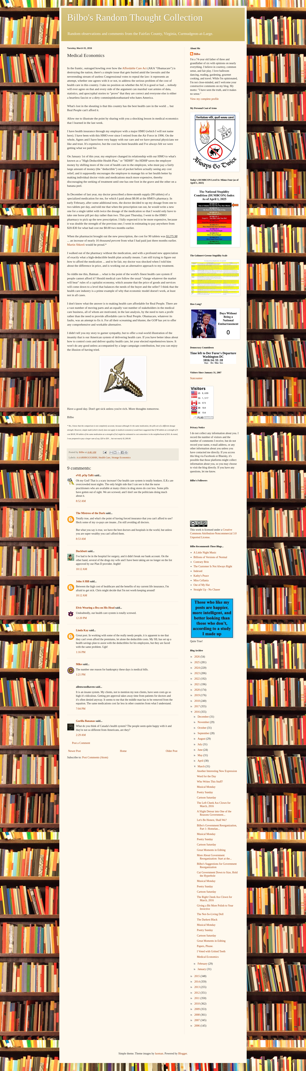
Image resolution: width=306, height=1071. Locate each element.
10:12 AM (81, 569)
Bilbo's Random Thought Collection (135, 17)
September (203, 733)
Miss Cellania (201, 580)
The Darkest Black (207, 919)
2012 (197, 992)
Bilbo (197, 54)
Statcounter (196, 378)
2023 (197, 673)
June (200, 749)
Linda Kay (82, 630)
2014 (197, 981)
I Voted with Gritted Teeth (211, 951)
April (200, 760)
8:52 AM (81, 501)
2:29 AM (81, 735)
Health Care (104, 457)
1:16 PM (80, 652)
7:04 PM (80, 708)
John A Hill (82, 581)
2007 (197, 1020)
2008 (197, 1014)
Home (123, 751)
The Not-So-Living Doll (210, 914)
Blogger (182, 1053)
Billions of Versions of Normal (210, 557)
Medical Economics (208, 956)
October (202, 727)
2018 (197, 700)
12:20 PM (81, 618)
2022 (197, 678)
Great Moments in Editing (211, 850)
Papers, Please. (205, 946)
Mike (79, 664)
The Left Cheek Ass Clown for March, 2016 (213, 804)
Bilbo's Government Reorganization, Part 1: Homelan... (217, 827)
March (201, 766)
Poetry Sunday (205, 792)
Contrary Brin (201, 561)
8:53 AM (81, 538)
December (203, 716)
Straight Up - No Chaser (207, 589)
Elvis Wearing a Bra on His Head (95, 607)
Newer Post (74, 751)
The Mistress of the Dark (90, 513)
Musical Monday (206, 786)
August (201, 738)
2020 (197, 689)
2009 (197, 1009)
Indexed (198, 571)
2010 (197, 1003)
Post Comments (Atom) (95, 757)
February (202, 963)
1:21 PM (80, 674)
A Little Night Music (205, 552)
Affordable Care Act (134, 68)
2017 (197, 706)
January (202, 969)
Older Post (172, 751)
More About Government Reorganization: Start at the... (214, 857)
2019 (197, 695)
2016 (197, 711)
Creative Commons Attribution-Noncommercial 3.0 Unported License (213, 533)
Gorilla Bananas (85, 721)
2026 (197, 656)
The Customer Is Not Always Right (213, 566)
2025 (197, 662)
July (200, 744)
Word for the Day (206, 776)
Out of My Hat (202, 584)
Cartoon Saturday (206, 797)
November (203, 722)
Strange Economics (121, 457)
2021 (197, 684)
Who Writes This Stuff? (210, 781)
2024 (197, 667)
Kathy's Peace (201, 575)
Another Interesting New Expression (217, 771)
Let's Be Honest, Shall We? (212, 820)
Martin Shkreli (76, 244)
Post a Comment (81, 743)
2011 (197, 998)
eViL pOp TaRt (85, 475)
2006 (197, 1025)
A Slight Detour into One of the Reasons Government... (214, 813)
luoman (159, 1053)
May (200, 755)
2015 (197, 976)
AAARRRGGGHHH (86, 457)
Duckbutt (81, 551)
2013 (197, 987)
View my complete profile (204, 98)
